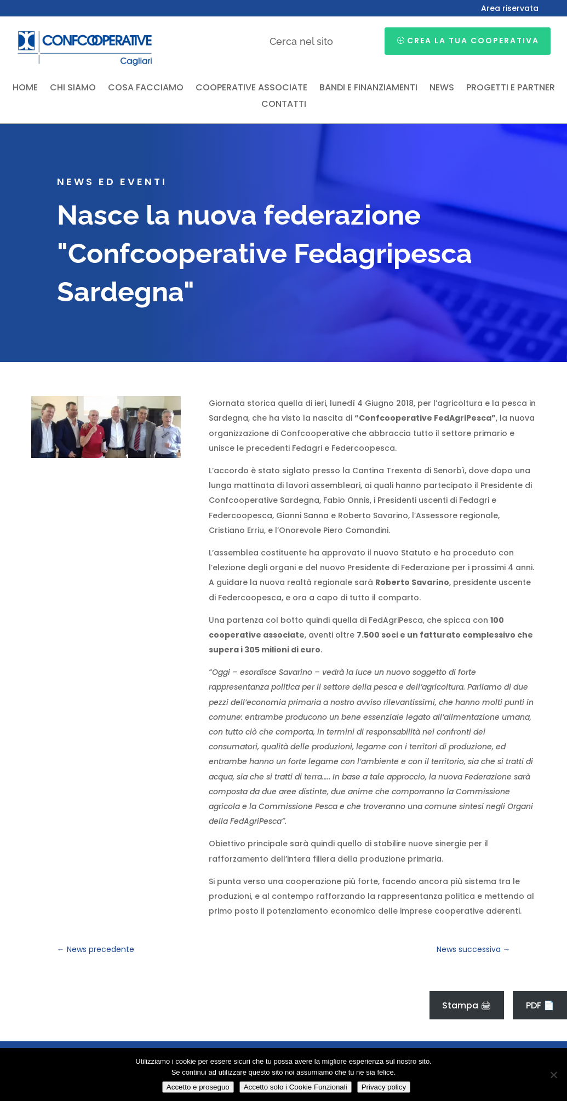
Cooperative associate (251, 89)
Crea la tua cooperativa (473, 40)
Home (25, 89)
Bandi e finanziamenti (368, 89)
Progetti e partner (510, 89)
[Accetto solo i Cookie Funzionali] (553, 1074)
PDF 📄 (540, 1005)
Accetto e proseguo (198, 1087)
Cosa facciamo (146, 89)
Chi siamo (73, 89)
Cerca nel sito (301, 41)
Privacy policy (384, 1087)
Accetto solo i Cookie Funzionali (295, 1087)
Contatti (283, 105)
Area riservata (510, 9)
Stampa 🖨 (466, 1005)
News (441, 89)
